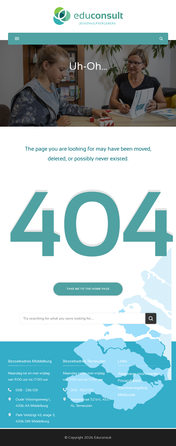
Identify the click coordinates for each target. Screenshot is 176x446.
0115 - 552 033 (82, 390)
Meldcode (126, 395)
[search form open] (161, 39)
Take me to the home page (88, 288)
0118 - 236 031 (27, 390)
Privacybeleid (129, 380)
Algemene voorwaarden (139, 374)
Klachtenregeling (132, 388)
